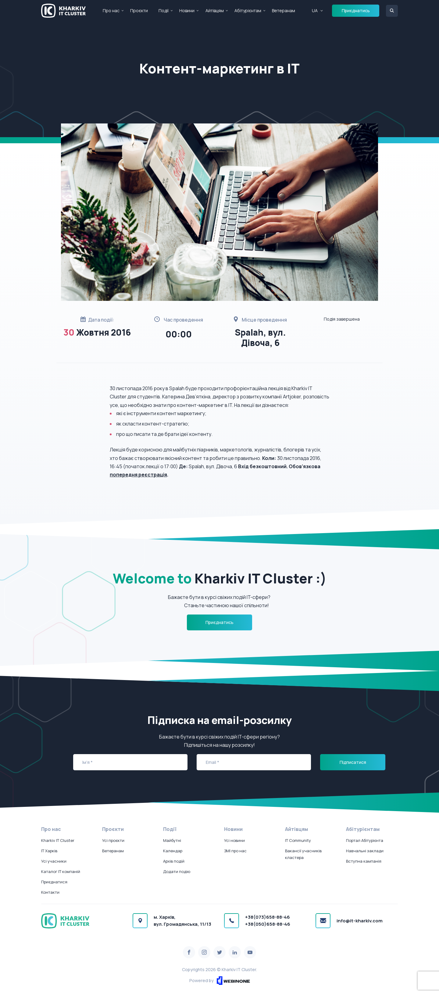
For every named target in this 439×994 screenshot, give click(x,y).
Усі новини (234, 840)
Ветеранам (283, 10)
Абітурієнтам (247, 10)
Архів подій (173, 861)
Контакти (50, 892)
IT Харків (49, 850)
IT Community (298, 840)
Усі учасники (53, 861)
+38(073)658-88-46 (267, 917)
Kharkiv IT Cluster (57, 840)
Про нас (111, 10)
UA (315, 10)
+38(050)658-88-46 (267, 924)
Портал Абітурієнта (364, 840)
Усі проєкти (113, 840)
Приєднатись (356, 10)
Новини (187, 10)
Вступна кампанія (363, 861)
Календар (172, 850)
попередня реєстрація (138, 474)
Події (164, 10)
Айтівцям (214, 10)
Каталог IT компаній (60, 871)
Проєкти (139, 10)
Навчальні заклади (365, 850)
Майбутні (172, 840)
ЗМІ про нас (235, 850)
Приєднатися (54, 882)
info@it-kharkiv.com (360, 920)
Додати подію (176, 871)
